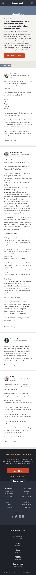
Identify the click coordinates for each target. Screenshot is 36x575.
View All (9, 496)
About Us (9, 507)
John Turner (14, 74)
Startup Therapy (26, 496)
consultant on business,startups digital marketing (19, 155)
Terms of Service (26, 505)
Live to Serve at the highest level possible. (19, 76)
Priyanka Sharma (16, 152)
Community (26, 488)
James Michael (15, 339)
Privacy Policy (26, 507)
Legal (26, 502)
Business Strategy (9, 18)
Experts (27, 494)
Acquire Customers (9, 494)
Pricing (9, 505)
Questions (26, 491)
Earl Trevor (13, 377)
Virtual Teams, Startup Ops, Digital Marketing (20, 379)
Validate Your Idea (9, 491)
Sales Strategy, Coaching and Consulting (18, 341)
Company (9, 502)
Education (9, 488)
